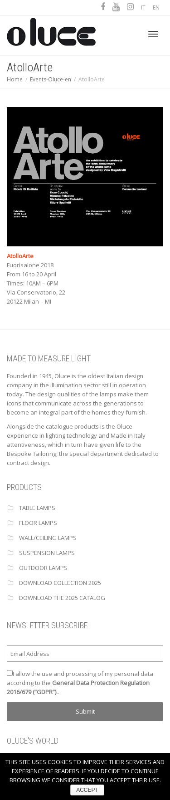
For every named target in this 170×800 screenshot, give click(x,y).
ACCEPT (87, 790)
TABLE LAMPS (37, 508)
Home (15, 79)
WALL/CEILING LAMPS (48, 538)
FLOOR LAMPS (38, 523)
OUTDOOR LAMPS (43, 568)
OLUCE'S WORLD (32, 740)
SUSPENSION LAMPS (47, 553)
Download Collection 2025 (60, 583)
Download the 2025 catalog (62, 598)
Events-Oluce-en (50, 79)
